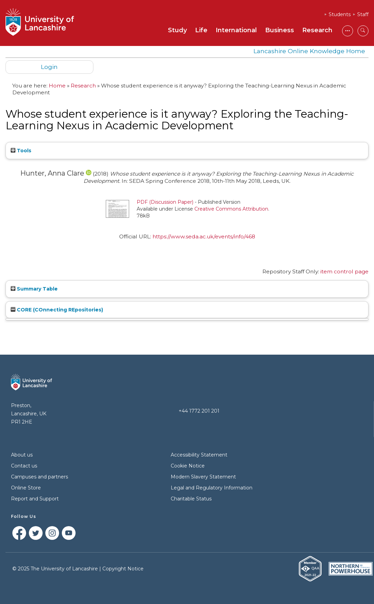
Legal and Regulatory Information (211, 488)
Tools (21, 150)
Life (201, 30)
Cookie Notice (188, 466)
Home (57, 85)
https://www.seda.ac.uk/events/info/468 (203, 236)
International (236, 30)
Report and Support (35, 499)
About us (22, 455)
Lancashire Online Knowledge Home (309, 51)
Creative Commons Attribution (231, 209)
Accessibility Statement (199, 455)
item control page (344, 271)
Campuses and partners (39, 477)
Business (279, 30)
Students (340, 14)
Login (49, 66)
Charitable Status (191, 499)
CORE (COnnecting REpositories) (57, 310)
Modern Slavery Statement (203, 477)
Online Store (26, 488)
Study (177, 30)
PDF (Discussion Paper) (165, 202)
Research (317, 30)
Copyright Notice (123, 569)
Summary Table (34, 289)
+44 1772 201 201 (199, 411)
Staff (363, 14)
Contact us (24, 466)
